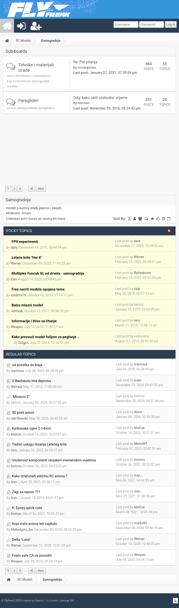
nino (137, 320)
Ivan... (15, 482)
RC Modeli (23, 40)
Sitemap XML (67, 600)
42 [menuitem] (31, 188)
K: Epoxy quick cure (27, 508)
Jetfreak (17, 311)
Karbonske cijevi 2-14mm (31, 428)
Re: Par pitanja (85, 62)
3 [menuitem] (20, 188)
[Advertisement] (89, 148)
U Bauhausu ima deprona (31, 381)
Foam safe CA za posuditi (32, 555)
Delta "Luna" (21, 539)
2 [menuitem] (14, 188)
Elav (14, 279)
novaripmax (87, 67)
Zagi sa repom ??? (26, 492)
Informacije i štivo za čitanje (34, 321)
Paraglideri (28, 100)
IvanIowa (17, 371)
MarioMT (140, 443)
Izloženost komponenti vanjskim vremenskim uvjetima (54, 460)
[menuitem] (7, 26)
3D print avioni (23, 412)
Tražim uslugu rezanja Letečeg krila (39, 444)
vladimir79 (18, 295)
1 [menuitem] (8, 188)
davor (138, 412)
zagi (137, 288)
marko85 (140, 523)
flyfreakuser (142, 273)
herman (84, 103)
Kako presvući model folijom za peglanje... (45, 337)
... (25, 188)
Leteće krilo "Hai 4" (27, 257)
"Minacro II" (21, 397)
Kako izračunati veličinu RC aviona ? (39, 476)
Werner (16, 263)
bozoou (16, 466)
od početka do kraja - (28, 365)
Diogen (26, 213)
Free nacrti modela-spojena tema (38, 289)
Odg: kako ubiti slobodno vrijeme (100, 97)
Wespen (17, 327)
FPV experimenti (25, 242)
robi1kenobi (19, 418)
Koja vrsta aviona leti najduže (34, 524)
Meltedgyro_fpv (22, 529)
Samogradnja (50, 40)
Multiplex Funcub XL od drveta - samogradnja (48, 273)
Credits (54, 600)
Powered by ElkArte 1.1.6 (35, 600)
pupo (137, 380)
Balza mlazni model (27, 305)
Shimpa (16, 387)
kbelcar (16, 434)
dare (14, 247)
